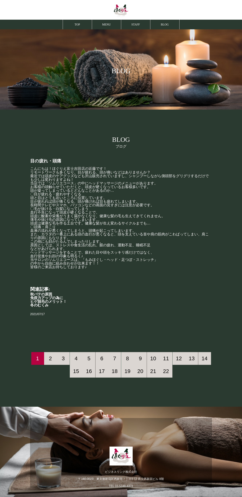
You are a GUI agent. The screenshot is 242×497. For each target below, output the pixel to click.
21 (153, 371)
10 (153, 358)
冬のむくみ (39, 305)
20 (140, 371)
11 (166, 358)
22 (166, 371)
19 (127, 371)
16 (89, 371)
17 (102, 371)
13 (192, 358)
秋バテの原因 (41, 294)
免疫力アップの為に (46, 298)
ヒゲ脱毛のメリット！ (48, 301)
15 (76, 371)
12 (179, 358)
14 (204, 358)
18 (115, 371)
